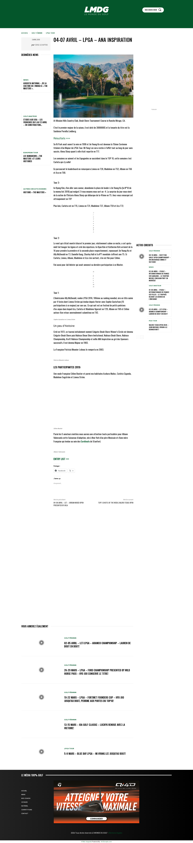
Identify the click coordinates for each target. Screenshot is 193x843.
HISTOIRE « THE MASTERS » (34, 192)
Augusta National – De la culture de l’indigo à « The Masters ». (35, 86)
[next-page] (142, 337)
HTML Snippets (86, 841)
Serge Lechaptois (41, 44)
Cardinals (85, 441)
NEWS (25, 80)
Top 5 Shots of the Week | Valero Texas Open (115, 502)
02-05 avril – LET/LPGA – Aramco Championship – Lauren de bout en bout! (97, 644)
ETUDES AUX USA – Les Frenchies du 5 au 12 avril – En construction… (35, 122)
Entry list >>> (61, 459)
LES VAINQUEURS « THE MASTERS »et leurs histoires (32, 158)
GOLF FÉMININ (37, 33)
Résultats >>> (61, 138)
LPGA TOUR (50, 33)
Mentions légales (115, 833)
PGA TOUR (153, 321)
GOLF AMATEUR (30, 116)
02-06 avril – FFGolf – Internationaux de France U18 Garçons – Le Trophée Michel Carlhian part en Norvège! (159, 276)
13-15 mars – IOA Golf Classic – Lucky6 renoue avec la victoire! (94, 726)
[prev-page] (138, 337)
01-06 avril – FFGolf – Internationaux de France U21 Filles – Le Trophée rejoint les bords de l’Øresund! (159, 294)
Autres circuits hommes (34, 189)
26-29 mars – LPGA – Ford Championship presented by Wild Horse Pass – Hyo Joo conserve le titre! (97, 671)
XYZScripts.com (106, 841)
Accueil (24, 33)
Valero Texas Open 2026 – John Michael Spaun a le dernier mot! (159, 327)
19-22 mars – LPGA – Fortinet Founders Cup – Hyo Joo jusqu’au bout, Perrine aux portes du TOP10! (94, 699)
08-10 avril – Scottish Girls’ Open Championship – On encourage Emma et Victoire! (160, 258)
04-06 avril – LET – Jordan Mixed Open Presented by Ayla (68, 504)
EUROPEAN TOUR (30, 152)
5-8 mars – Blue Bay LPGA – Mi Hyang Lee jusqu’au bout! (95, 754)
